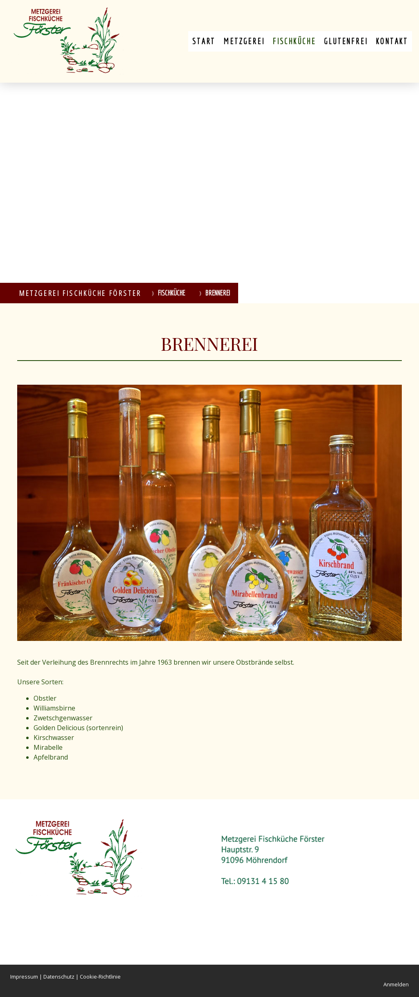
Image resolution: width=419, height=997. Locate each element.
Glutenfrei (345, 41)
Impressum (24, 976)
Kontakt (392, 41)
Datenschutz (58, 976)
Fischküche (294, 41)
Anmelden (396, 984)
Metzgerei (243, 41)
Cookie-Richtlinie (100, 976)
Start (203, 41)
